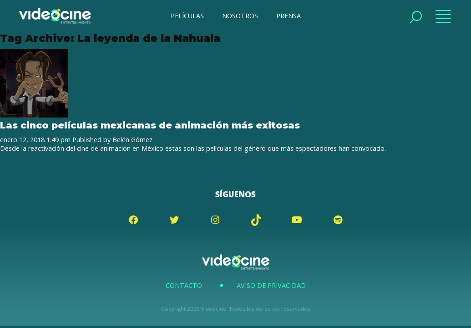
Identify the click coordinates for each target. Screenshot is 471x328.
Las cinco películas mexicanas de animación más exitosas (150, 125)
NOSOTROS (240, 15)
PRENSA (288, 15)
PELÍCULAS (187, 15)
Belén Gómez (132, 139)
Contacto (184, 285)
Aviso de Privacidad (271, 285)
